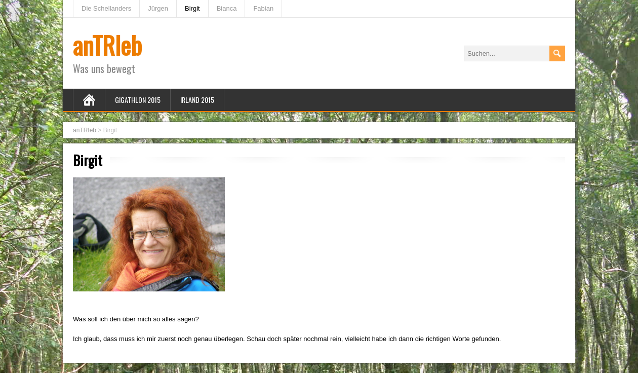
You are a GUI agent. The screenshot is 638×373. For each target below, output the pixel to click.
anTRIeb (107, 45)
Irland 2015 (197, 99)
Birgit (192, 8)
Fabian (263, 8)
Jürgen (158, 8)
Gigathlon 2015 (138, 99)
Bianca (227, 8)
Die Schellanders (106, 8)
